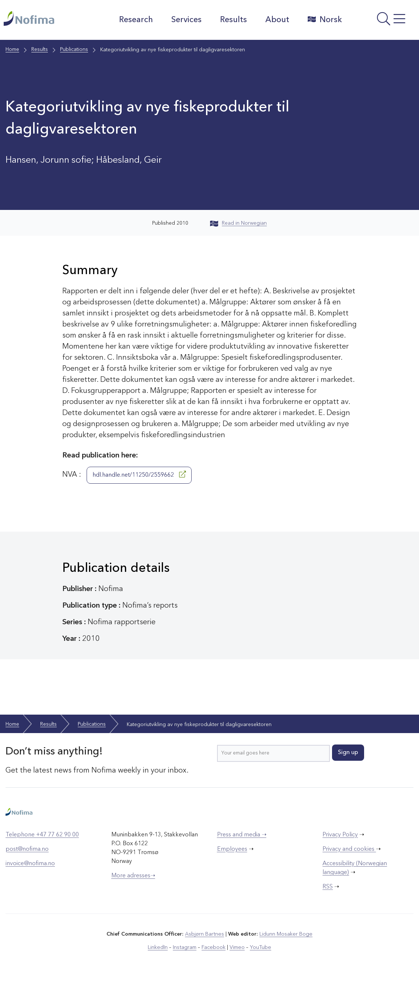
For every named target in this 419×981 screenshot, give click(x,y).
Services (186, 20)
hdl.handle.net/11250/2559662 (139, 474)
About (277, 20)
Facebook (213, 947)
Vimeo (236, 947)
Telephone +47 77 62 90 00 (42, 835)
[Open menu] (382, 22)
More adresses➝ (133, 876)
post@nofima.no (27, 849)
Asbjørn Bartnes (205, 934)
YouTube (259, 947)
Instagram (185, 947)
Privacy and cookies (349, 849)
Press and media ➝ (241, 835)
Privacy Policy (340, 835)
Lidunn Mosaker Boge (285, 934)
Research (136, 20)
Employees (232, 849)
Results (233, 20)
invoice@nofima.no (30, 864)
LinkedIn (158, 947)
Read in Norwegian (238, 223)
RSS (327, 887)
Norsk (324, 19)
